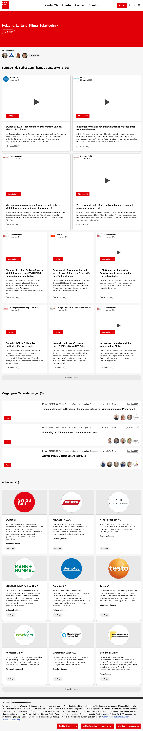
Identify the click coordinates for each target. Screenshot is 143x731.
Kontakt (122, 5)
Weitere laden (72, 377)
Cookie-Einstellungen (68, 726)
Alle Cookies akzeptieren (128, 726)
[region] (71, 715)
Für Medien (93, 5)
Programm (79, 5)
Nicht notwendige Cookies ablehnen (97, 726)
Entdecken (66, 5)
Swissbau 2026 (51, 5)
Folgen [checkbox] (11, 548)
